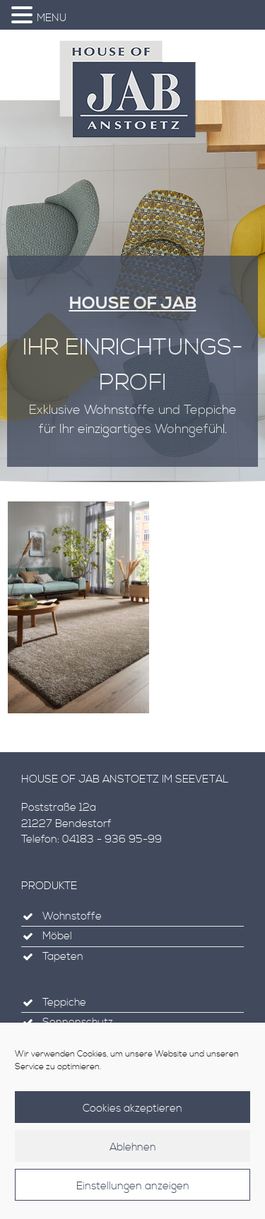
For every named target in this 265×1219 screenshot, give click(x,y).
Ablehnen (133, 1148)
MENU (51, 18)
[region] (132, 296)
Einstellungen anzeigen (132, 1187)
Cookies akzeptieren (132, 1110)
